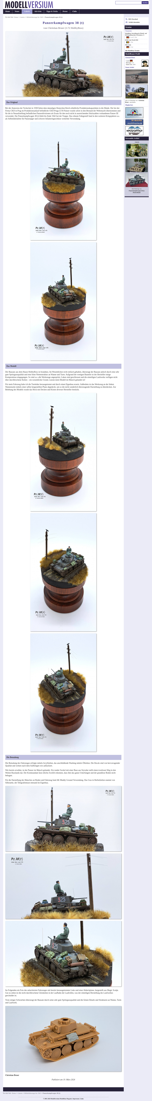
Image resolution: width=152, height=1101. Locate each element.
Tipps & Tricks (52, 11)
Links (82, 1099)
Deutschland (136, 192)
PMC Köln (128, 45)
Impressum (76, 1099)
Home (7, 11)
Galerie (27, 11)
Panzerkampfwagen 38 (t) (136, 191)
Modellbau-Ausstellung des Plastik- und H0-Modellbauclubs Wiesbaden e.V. (136, 34)
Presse (65, 11)
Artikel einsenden (134, 22)
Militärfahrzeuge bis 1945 (34, 17)
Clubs (74, 11)
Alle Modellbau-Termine (132, 50)
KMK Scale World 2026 (131, 40)
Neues (17, 11)
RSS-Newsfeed (133, 19)
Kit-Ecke (38, 11)
